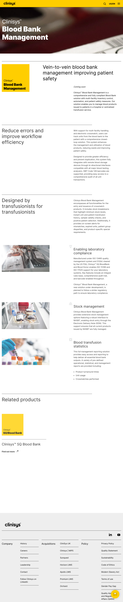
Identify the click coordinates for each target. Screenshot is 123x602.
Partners (24, 558)
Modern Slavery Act (110, 572)
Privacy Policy (107, 543)
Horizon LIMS (66, 565)
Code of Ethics (108, 565)
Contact (24, 572)
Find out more (8, 451)
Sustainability (107, 558)
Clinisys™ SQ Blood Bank (21, 444)
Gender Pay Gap (108, 586)
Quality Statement (109, 550)
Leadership (25, 565)
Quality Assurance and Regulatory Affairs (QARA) (109, 596)
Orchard (63, 586)
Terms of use (107, 579)
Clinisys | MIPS (66, 550)
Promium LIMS (66, 579)
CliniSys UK (65, 543)
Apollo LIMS (65, 572)
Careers (23, 550)
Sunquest (64, 558)
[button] (105, 3)
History (23, 543)
